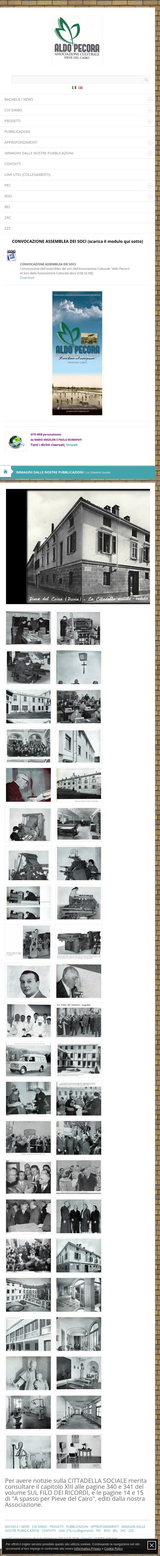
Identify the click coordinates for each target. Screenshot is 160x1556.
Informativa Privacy (87, 1549)
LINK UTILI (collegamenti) (27, 174)
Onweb (71, 444)
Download (27, 278)
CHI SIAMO (13, 110)
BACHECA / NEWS (19, 99)
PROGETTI (13, 120)
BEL (8, 206)
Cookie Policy (113, 1549)
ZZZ (8, 228)
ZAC (8, 217)
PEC (8, 185)
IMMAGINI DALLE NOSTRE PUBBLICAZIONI (39, 153)
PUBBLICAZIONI (17, 131)
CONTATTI (13, 163)
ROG (8, 196)
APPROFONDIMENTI (21, 142)
